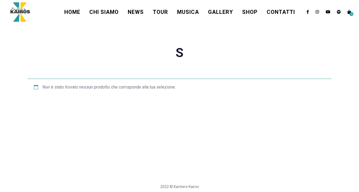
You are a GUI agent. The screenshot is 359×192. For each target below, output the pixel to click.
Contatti (281, 12)
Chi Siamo (104, 12)
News (136, 12)
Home (72, 12)
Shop (250, 12)
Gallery (220, 12)
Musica (188, 12)
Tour (160, 12)
